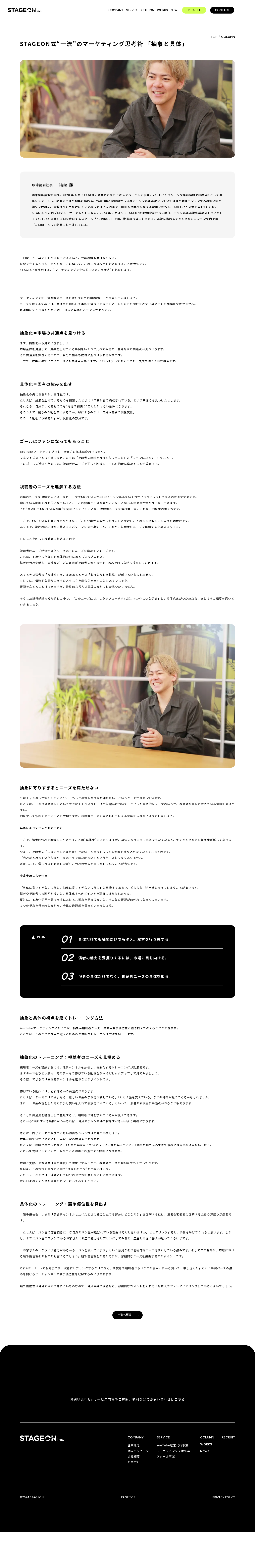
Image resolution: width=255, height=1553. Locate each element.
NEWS (175, 10)
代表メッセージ (138, 1456)
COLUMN (147, 10)
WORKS (162, 10)
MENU (243, 10)
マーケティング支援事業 (173, 1456)
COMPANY (115, 10)
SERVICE (132, 10)
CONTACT (222, 10)
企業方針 (134, 1467)
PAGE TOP (128, 1502)
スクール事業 (166, 1462)
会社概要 (134, 1462)
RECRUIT (194, 10)
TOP (214, 42)
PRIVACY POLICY (223, 1502)
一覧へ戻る (124, 1320)
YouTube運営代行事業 (172, 1451)
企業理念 (134, 1451)
